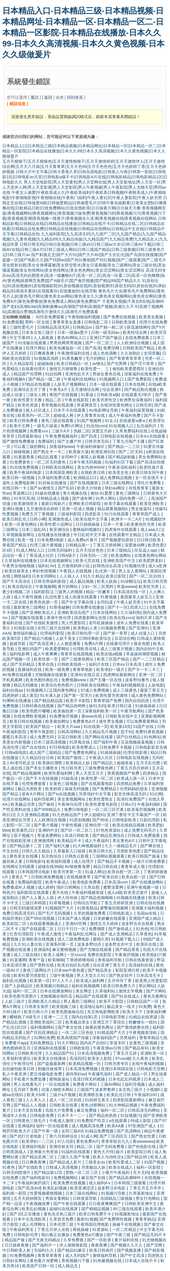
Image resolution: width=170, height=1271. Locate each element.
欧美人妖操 (107, 581)
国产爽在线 (151, 845)
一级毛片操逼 (45, 425)
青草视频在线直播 (58, 405)
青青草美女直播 (67, 322)
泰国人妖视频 (93, 457)
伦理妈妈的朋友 (134, 788)
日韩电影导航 (113, 1017)
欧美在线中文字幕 (92, 519)
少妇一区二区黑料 (98, 586)
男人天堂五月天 (90, 773)
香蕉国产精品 (15, 545)
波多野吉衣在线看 (138, 923)
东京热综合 (52, 856)
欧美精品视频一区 (85, 1063)
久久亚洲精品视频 (33, 814)
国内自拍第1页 (85, 1017)
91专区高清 (24, 498)
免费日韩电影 (76, 809)
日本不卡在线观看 (70, 410)
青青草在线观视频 (77, 654)
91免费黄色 (20, 462)
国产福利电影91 (36, 1177)
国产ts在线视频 (62, 794)
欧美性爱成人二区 (125, 1162)
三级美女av (95, 1162)
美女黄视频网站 (72, 799)
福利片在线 (99, 664)
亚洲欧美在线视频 (38, 939)
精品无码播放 (26, 685)
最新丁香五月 (152, 690)
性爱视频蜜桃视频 (46, 1193)
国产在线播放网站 (148, 882)
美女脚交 (84, 991)
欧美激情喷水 (26, 503)
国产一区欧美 (99, 1240)
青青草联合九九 (116, 1141)
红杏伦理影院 (22, 934)
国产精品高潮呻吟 (125, 1177)
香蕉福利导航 (110, 960)
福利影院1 (43, 591)
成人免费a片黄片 (83, 540)
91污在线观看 (117, 514)
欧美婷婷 (54, 788)
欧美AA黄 (116, 1126)
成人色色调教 (105, 353)
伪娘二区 (81, 431)
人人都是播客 (69, 643)
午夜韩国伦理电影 (93, 1224)
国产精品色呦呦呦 (97, 897)
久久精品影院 (22, 363)
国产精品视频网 (27, 773)
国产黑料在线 (42, 965)
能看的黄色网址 (100, 1027)
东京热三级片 (131, 1089)
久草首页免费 (62, 1219)
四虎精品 (151, 773)
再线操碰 (81, 1229)
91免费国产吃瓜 (91, 1120)
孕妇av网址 (115, 488)
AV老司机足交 (23, 763)
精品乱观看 (48, 457)
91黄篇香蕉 (24, 457)
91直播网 (18, 960)
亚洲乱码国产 (30, 648)
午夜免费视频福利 (62, 436)
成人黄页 (30, 695)
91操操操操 (146, 705)
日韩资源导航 (85, 1198)
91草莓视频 (60, 903)
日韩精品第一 (78, 545)
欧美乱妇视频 (55, 1188)
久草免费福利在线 (132, 431)
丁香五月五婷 (125, 1053)
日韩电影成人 (121, 913)
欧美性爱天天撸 (28, 400)
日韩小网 (38, 519)
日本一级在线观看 (106, 384)
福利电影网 (20, 654)
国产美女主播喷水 (42, 768)
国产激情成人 (121, 928)
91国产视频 (155, 1162)
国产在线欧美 (31, 1167)
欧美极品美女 (78, 1022)
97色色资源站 (109, 830)
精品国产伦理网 (28, 374)
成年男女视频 (111, 721)
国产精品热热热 (103, 1115)
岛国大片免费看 (60, 1110)
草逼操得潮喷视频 (142, 654)
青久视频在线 (75, 493)
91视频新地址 (127, 1214)
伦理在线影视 (135, 752)
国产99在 (101, 820)
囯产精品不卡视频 (114, 861)
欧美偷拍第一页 (68, 711)
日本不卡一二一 (72, 1115)
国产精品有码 (137, 1048)
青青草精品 (145, 1219)
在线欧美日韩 (93, 472)
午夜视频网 (45, 586)
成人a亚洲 (157, 565)
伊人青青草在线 (91, 415)
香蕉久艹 (20, 877)
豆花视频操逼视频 (137, 742)
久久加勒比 (131, 353)
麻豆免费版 (87, 1110)
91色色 (142, 928)
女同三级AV (72, 1131)
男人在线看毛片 (28, 1084)
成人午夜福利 (97, 840)
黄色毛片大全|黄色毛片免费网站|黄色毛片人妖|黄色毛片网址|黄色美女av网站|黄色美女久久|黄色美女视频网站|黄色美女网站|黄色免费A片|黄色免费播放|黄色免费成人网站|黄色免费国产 (84, 296)
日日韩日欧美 (149, 540)
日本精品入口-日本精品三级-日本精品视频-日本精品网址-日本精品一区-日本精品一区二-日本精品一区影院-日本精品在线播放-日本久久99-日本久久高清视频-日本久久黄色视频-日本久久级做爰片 (83, 32)
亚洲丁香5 (116, 814)
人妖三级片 (15, 1001)
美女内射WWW (91, 467)
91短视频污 (130, 1115)
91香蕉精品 (87, 908)
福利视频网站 (43, 1027)
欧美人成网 (54, 954)
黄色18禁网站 (93, 1105)
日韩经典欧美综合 (95, 638)
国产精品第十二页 (26, 845)
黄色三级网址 (128, 493)
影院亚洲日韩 (128, 970)
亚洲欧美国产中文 (120, 560)
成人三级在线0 (27, 954)
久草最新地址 (141, 1193)
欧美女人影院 (100, 1058)
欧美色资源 (28, 405)
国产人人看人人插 (38, 897)
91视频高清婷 (46, 358)
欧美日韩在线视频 (26, 721)
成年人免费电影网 (19, 483)
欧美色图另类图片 (21, 996)
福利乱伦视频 (15, 980)
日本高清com (116, 882)
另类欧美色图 (129, 851)
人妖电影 (156, 685)
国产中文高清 (133, 1255)
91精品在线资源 (143, 1017)
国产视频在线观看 (27, 617)
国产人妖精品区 (19, 985)
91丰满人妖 (51, 695)
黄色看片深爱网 (44, 1260)
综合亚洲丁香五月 (109, 965)
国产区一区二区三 (77, 830)
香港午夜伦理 (59, 617)
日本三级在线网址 (118, 483)
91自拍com (96, 425)
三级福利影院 (70, 514)
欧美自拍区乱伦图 (74, 965)
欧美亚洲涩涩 (82, 1188)
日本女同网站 (44, 576)
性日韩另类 (72, 768)
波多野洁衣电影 (112, 1188)
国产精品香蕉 (128, 949)
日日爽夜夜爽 (42, 353)
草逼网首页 (87, 405)
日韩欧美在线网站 (58, 467)
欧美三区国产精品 (113, 659)
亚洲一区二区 (151, 674)
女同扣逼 (105, 602)
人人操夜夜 (44, 337)
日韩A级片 (67, 555)
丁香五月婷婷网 (107, 545)
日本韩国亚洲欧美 (62, 472)
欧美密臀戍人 (84, 747)
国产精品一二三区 (124, 446)
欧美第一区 (40, 980)
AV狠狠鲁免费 (78, 866)
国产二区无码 (131, 451)
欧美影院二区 (15, 923)
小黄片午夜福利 (116, 1172)
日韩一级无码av (106, 332)
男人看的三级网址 (80, 1001)
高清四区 (77, 1058)
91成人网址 (95, 871)
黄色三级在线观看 (58, 420)
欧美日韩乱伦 (15, 519)
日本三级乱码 (34, 529)
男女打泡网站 (148, 1198)
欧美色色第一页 (44, 602)
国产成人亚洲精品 (117, 934)
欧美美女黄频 (151, 317)
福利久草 (144, 617)
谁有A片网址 (34, 794)
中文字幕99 (20, 337)
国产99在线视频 (40, 918)
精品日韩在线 (106, 866)
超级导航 (18, 643)
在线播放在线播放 (54, 534)
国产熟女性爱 (143, 1136)
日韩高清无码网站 (144, 1110)
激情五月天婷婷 (104, 923)
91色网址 (152, 737)
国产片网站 (156, 991)
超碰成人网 (64, 415)
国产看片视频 (46, 825)
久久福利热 (130, 612)
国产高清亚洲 (41, 643)
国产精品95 (137, 1157)
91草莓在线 (80, 742)
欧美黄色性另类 (141, 524)
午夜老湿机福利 (122, 467)
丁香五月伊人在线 (54, 1229)
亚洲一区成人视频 (78, 508)
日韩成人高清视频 (62, 1167)
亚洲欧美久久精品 (44, 1001)
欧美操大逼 (79, 451)
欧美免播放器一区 (66, 348)
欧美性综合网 (135, 332)
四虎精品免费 (129, 783)
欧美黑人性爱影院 (151, 980)
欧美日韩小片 (36, 1011)
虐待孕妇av (75, 1074)
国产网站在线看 (99, 737)
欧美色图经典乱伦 (42, 680)
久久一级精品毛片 (121, 845)
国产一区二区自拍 (146, 576)
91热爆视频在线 (107, 1260)
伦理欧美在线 (85, 648)
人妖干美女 (66, 638)
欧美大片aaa (69, 726)
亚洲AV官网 (76, 923)
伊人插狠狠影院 (74, 1245)
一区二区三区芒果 (108, 809)
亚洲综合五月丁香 (30, 389)
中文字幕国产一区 (144, 814)
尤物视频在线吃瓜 (56, 996)
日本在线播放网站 (56, 991)
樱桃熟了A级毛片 (25, 1017)
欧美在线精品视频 (129, 825)
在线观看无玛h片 (137, 394)
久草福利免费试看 (54, 477)
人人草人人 (36, 1100)
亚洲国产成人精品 (145, 918)
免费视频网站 (66, 1177)
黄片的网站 (68, 586)
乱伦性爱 (54, 597)
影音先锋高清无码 (131, 794)
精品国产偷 (15, 1240)
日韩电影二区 (96, 322)
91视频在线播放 (131, 897)
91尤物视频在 (154, 1240)
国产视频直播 (129, 1250)
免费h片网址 (72, 425)
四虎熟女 (156, 1255)
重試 (35, 97)
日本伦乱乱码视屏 (125, 1079)
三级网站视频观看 (109, 856)
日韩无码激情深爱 (26, 908)
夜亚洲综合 (60, 529)
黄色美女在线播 (24, 856)
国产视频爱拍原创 (118, 540)
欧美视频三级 (64, 1006)
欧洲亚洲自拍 (103, 451)
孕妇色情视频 (44, 571)
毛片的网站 (96, 358)
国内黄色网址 (65, 690)
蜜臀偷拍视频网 (114, 908)
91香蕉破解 (59, 607)
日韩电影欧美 (124, 820)
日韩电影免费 (42, 1115)
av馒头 (98, 363)
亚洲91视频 (13, 508)
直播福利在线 (30, 669)
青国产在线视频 (64, 394)
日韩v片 (128, 804)
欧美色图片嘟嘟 (36, 711)
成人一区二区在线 (66, 1100)
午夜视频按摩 (38, 1203)
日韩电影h (35, 861)
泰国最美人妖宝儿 (137, 597)
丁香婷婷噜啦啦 (80, 960)
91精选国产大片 (111, 1032)
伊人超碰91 (94, 814)
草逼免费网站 (50, 835)
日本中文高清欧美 (30, 1219)
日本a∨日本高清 (127, 664)
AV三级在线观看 (128, 1208)
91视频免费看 (113, 628)
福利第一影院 (15, 1193)
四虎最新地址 (30, 436)
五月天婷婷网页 (28, 1198)
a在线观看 (118, 1120)
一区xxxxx (76, 954)
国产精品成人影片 (66, 1162)
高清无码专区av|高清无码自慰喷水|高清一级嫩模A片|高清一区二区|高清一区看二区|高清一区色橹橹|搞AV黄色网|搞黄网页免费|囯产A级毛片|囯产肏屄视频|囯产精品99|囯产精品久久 (84, 275)
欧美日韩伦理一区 (84, 633)
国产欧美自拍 (107, 877)
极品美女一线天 (121, 1006)
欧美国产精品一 (40, 726)
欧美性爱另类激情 (112, 695)
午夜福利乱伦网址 (81, 934)
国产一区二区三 (100, 343)
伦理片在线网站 (17, 799)
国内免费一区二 (134, 498)
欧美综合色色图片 (58, 685)
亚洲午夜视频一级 (143, 887)
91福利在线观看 (76, 1151)
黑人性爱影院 (74, 623)
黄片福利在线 (127, 1240)
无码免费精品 (42, 1043)
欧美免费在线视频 (70, 1183)
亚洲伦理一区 (97, 825)
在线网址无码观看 (19, 866)
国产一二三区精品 (149, 659)
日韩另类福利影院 (50, 581)
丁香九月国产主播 (129, 441)
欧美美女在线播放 (50, 1058)
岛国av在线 (147, 913)
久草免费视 (74, 1240)
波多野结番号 (137, 680)
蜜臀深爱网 (113, 887)
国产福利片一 (44, 1245)
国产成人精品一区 (132, 1074)
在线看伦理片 (34, 368)
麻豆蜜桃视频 (65, 949)
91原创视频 (79, 820)
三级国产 (85, 1089)
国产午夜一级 (46, 1131)
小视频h (154, 1089)
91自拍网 (54, 374)
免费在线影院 (100, 954)
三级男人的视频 (69, 591)
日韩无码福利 (60, 550)
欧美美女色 (119, 472)
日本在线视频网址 (56, 560)
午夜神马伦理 (70, 804)
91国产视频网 (89, 420)
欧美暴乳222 (24, 830)
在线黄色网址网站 (150, 555)
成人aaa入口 (151, 529)
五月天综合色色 (90, 550)
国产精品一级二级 (45, 379)
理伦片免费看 (149, 483)
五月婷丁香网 (26, 1089)
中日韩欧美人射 (17, 1250)
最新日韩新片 (54, 503)
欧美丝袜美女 (17, 571)
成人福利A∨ (100, 1183)
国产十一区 (117, 607)
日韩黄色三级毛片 (30, 1120)
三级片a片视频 (63, 1094)
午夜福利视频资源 (88, 892)
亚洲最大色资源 (44, 1151)
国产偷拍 (47, 804)
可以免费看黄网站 (143, 721)
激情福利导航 (105, 1255)
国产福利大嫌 (58, 845)
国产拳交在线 (70, 1027)
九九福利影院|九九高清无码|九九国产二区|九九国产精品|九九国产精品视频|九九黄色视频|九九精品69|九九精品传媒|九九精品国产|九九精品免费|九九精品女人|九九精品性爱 (84, 239)
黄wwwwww (143, 1141)
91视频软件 (156, 519)
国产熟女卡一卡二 (50, 451)
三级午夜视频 (62, 975)
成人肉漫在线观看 (81, 597)
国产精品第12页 (48, 1172)
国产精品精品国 (49, 700)
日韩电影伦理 (26, 1234)
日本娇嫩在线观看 (110, 918)
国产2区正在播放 (25, 1214)
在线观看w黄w (132, 420)
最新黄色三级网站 (30, 607)
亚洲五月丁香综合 (109, 1022)
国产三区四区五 (114, 1136)
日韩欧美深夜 (124, 322)
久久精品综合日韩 (38, 757)
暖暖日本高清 (15, 737)
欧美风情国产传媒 (73, 1037)
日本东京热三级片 (38, 332)
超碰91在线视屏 (64, 1208)
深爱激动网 (135, 545)
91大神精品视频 (123, 1105)
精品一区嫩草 (98, 591)
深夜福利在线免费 (141, 374)
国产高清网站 (129, 1131)
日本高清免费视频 (82, 1068)
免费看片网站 (85, 1084)
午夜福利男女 (22, 1229)
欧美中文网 (20, 425)
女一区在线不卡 (150, 477)
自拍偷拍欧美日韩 (19, 1068)
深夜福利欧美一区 (101, 711)
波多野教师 (105, 1089)
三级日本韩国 (34, 903)
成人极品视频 (82, 581)
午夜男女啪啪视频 (19, 565)
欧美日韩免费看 (24, 420)
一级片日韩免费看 (149, 861)
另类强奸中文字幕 (95, 794)
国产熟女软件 (121, 975)
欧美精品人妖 (78, 763)
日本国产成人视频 (74, 918)
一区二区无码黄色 (50, 462)
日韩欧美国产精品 (139, 348)
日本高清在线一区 (130, 591)
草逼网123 (23, 493)
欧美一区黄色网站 (21, 524)
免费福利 (46, 441)
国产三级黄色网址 (78, 659)
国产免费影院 (140, 379)
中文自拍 (11, 851)
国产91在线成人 (126, 996)
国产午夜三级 (119, 1234)
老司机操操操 (101, 623)
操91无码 (97, 705)
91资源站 (101, 1229)
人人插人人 (70, 576)
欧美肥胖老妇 (151, 560)
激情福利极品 (25, 633)
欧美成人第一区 (131, 778)
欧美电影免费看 (87, 882)
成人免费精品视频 (116, 477)
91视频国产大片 (60, 908)
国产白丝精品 (129, 737)
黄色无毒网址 (155, 996)
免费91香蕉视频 (150, 731)
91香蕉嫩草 (72, 358)
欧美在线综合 (20, 586)
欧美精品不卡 (70, 840)
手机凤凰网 (13, 680)
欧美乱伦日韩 (119, 1094)
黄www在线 (92, 716)
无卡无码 (141, 1172)
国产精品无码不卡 (150, 1234)
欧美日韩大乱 (101, 851)
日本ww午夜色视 (69, 970)
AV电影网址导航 (104, 410)
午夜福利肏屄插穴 (34, 1183)
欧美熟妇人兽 (86, 628)
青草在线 (46, 664)
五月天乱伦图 (148, 763)
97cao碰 (122, 1058)
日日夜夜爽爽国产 (105, 1203)
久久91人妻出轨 (28, 944)
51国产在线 (144, 726)
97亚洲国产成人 (143, 1126)
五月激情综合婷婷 (43, 508)
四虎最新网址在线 (90, 617)
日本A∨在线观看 (151, 436)
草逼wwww (126, 586)
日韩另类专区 (117, 1063)
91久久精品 (93, 576)
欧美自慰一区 (134, 877)
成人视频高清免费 (88, 1126)
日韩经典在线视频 (38, 705)
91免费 (144, 1006)
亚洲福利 (42, 949)
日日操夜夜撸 (17, 1245)
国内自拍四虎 (137, 700)
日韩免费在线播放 (88, 607)
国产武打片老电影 (26, 1136)
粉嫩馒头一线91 (143, 1022)
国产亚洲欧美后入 (38, 612)
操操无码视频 (77, 788)
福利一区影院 (149, 1167)
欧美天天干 (133, 1011)
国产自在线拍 (34, 747)
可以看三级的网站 (30, 446)
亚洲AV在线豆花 (85, 674)
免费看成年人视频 (19, 887)
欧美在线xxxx (121, 617)
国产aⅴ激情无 (43, 488)
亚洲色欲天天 (77, 374)
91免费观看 (12, 322)
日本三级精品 (119, 550)
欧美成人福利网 (90, 980)
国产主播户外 (70, 441)
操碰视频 (22, 451)
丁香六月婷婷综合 (62, 1136)
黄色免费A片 (87, 1141)
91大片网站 (67, 1043)
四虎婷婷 (11, 695)
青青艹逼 (37, 960)
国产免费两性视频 (116, 1219)
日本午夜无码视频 (86, 462)
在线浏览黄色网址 (117, 405)
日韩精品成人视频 (53, 498)
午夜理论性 (24, 1063)
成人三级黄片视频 (117, 648)
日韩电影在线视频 (117, 436)
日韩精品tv (83, 327)
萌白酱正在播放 (56, 1234)
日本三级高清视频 (50, 742)
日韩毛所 (144, 405)
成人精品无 (68, 1266)
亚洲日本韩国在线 (117, 1068)
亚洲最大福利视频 (148, 908)
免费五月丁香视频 (38, 514)
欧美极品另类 (23, 804)
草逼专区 (118, 1043)
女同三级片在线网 (54, 628)
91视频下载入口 (126, 939)
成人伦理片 (84, 861)
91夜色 (9, 1167)
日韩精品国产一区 (143, 1001)
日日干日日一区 (72, 928)
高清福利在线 (141, 965)
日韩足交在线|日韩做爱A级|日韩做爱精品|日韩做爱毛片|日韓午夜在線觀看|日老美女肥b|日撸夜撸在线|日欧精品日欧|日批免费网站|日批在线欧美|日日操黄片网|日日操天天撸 (84, 202)
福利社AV (46, 565)
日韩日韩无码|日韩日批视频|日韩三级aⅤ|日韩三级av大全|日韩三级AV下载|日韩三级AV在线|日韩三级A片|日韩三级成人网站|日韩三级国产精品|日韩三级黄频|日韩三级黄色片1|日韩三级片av (83, 249)
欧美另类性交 (105, 400)
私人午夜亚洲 (15, 1074)
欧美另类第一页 (68, 871)
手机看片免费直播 (30, 1079)
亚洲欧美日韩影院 (85, 503)
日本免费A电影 (51, 540)
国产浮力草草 (142, 363)
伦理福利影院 (52, 633)
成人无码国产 (77, 1255)
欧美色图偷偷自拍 (68, 1011)
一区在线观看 (58, 1084)
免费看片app (16, 1043)
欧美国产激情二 (72, 757)
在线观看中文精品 (125, 534)
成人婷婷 (46, 887)
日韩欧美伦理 (30, 1053)
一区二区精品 (124, 1229)
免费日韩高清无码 (19, 913)
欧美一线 (26, 540)
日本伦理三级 (62, 1224)
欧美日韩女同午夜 (148, 472)
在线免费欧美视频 (30, 716)
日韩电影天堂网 (151, 1068)
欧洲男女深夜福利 (136, 400)
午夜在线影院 (77, 400)
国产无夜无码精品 (44, 1240)
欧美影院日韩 (139, 1151)
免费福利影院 (30, 882)
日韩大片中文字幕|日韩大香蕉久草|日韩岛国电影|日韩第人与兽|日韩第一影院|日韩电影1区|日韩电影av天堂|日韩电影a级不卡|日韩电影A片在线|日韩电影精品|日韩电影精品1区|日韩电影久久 (84, 176)
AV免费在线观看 (17, 674)
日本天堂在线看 (28, 1110)
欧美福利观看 (59, 861)
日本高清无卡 (149, 975)
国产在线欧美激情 (42, 623)
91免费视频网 (22, 1255)
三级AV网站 (111, 1084)
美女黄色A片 (124, 840)
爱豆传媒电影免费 (46, 1074)
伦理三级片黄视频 (46, 545)
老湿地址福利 (92, 1006)
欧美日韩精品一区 (73, 363)
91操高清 (70, 778)
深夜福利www (61, 446)
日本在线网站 (105, 612)
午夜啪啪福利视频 (84, 317)
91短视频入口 (121, 425)
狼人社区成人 (38, 410)
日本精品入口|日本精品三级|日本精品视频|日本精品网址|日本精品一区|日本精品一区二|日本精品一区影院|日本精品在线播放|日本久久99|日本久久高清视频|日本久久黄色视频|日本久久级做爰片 (84, 150)
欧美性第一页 (46, 659)
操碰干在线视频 (127, 1224)
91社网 (156, 794)
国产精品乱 (103, 763)
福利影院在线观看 (33, 892)
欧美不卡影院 (78, 700)
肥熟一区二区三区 (82, 1172)
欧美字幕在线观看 (121, 503)
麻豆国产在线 (94, 1177)
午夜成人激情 (50, 934)
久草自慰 (92, 887)
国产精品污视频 (38, 638)
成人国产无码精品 (19, 664)
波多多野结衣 (90, 944)
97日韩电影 (59, 747)
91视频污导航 (113, 1193)
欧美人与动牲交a (108, 1157)
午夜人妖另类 (129, 602)
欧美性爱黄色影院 (102, 804)
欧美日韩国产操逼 (144, 856)
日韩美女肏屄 (37, 1006)
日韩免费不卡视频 (116, 747)
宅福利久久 (44, 1250)
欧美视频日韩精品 (52, 985)
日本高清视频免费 (94, 1053)
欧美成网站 (121, 555)
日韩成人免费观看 (144, 835)
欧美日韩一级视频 (19, 477)
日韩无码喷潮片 (17, 1172)
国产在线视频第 (84, 483)
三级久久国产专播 (74, 1157)
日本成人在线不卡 (141, 1260)
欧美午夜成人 (58, 882)
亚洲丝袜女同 (62, 1146)
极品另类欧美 (30, 788)
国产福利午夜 (106, 742)
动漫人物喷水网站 (58, 1089)
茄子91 (126, 731)
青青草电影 (83, 669)
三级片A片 (61, 431)
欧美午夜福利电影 (26, 472)
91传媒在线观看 (32, 343)
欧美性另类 (149, 586)
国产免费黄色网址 (81, 752)
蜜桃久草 (101, 939)
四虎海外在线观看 (121, 529)
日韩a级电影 (16, 752)
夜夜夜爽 (99, 1245)
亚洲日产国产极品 (106, 337)
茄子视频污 (24, 835)
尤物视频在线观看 (51, 674)
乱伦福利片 (147, 425)
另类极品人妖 (94, 1167)
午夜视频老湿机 (143, 1032)
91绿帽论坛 (130, 581)
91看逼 (87, 394)
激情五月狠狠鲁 (64, 368)
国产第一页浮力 (78, 695)
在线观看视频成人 (46, 923)
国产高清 (93, 348)
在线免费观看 (137, 337)
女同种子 (69, 457)
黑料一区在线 (37, 322)
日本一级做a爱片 (73, 332)
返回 (48, 97)
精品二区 (54, 400)
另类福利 (128, 1037)
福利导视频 (135, 1084)
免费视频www (74, 680)
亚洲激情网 (44, 840)
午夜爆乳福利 (100, 1074)
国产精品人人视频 (30, 1105)
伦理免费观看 (34, 783)
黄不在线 (60, 892)
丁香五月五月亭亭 (146, 1188)
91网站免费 (44, 1037)
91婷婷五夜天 (97, 1100)
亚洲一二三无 (56, 1017)
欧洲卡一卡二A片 (127, 519)
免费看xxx (39, 431)
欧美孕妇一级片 (111, 669)
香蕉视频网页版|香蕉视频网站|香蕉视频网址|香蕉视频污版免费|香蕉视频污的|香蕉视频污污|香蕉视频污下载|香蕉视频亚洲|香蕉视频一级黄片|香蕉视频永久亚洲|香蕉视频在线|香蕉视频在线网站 (84, 213)
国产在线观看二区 (38, 928)
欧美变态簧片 (136, 892)
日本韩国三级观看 (130, 1183)
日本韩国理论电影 (34, 871)
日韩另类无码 (97, 441)
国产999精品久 (48, 809)
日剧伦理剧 (150, 820)
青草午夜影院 (42, 731)
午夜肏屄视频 (127, 954)
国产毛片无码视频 (54, 913)
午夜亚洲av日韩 (107, 1048)
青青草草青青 (50, 1255)
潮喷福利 (22, 576)
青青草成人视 (133, 866)
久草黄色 (144, 934)
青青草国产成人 (147, 514)
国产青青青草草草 (126, 358)
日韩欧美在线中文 (122, 716)
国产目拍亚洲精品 (42, 1032)
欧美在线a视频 (110, 654)
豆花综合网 (124, 638)
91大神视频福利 (87, 845)
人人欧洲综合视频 (133, 343)
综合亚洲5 (112, 389)
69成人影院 (141, 1120)
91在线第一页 (96, 726)
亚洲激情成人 (60, 519)
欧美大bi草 (37, 1094)
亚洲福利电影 (34, 1146)
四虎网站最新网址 (120, 674)
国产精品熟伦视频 (141, 389)
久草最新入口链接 (70, 851)
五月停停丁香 (120, 980)
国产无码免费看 (111, 1146)
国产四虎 (89, 436)
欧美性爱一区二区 (98, 778)
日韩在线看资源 (139, 960)
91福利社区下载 (119, 462)
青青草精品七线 (153, 1037)
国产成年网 (82, 498)
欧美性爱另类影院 (30, 975)
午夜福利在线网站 (80, 379)
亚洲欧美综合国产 (74, 612)
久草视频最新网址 (19, 534)
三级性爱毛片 (22, 327)
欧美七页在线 (88, 560)
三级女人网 (36, 394)
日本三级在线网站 (82, 1193)
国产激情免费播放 (19, 441)
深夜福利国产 (105, 1037)
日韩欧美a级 (108, 394)
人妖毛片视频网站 (70, 384)
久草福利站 (105, 991)
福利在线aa (13, 690)
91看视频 (109, 597)
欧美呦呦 (56, 960)
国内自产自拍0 (93, 1043)
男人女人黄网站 (133, 571)
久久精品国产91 (60, 1053)
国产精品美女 (100, 970)
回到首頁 (75, 97)
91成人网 (89, 1136)
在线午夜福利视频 (148, 1063)
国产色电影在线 (142, 1146)
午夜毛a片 (59, 389)
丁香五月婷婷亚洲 (117, 903)
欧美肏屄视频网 (141, 809)
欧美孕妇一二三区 (38, 1141)
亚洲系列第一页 (60, 944)
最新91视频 (87, 1219)
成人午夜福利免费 (125, 415)
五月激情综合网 (85, 389)
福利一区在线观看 (52, 1126)
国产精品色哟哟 (72, 705)
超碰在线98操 (50, 866)
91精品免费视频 (99, 1131)
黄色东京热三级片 (60, 1214)
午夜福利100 (146, 1094)
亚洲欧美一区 (153, 1053)
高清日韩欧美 (77, 835)
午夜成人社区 (101, 757)
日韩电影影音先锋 (151, 747)
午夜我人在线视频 (76, 571)
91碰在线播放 (48, 493)
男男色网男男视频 (66, 343)
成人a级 (114, 892)
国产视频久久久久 (127, 1245)
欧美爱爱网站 (58, 648)
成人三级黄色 (125, 690)
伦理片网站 (36, 348)
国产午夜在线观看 (70, 1203)
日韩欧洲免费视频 (48, 877)
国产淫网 (154, 1245)
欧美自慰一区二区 (124, 871)
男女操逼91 (142, 508)
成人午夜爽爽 (45, 654)
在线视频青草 (79, 877)
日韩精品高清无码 (54, 327)
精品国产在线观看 (92, 996)
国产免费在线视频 (120, 317)
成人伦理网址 (34, 1224)
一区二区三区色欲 (78, 1032)
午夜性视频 (72, 825)
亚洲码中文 (48, 830)
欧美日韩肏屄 (102, 1250)
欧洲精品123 (85, 477)
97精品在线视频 (36, 384)
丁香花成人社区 (40, 555)
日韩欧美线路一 (72, 664)
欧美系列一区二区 (34, 415)
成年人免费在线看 (133, 623)
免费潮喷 (97, 928)
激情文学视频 (131, 991)
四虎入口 (138, 607)
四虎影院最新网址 (129, 1100)
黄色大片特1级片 (109, 1151)
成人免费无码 (42, 737)
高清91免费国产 (131, 799)
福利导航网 (44, 799)
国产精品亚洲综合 (109, 835)
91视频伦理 (135, 565)
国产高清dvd (29, 1188)
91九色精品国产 (67, 814)
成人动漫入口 (143, 633)
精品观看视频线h (113, 508)
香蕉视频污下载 (76, 1260)
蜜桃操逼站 (60, 1079)
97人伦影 (65, 1141)
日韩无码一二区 (94, 555)
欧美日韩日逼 (120, 705)
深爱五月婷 (102, 431)
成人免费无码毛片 (140, 830)
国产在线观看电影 (97, 783)
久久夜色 (141, 1058)
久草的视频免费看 (90, 913)
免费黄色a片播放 (88, 1234)
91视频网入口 (112, 379)
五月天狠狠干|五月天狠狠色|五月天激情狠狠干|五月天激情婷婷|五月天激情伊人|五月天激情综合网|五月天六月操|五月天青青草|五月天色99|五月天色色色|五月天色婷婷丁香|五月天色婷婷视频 (84, 166)
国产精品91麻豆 (72, 1250)
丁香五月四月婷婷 (133, 768)
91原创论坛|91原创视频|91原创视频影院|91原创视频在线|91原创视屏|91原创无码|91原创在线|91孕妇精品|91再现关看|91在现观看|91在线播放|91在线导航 (84, 285)
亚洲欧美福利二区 (46, 1022)
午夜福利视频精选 (129, 685)
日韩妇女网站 (15, 1260)
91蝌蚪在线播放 (17, 700)
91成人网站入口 (31, 550)
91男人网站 (106, 498)
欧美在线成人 (121, 1167)
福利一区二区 (25, 991)
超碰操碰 (45, 363)
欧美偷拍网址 (58, 721)
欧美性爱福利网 (58, 773)
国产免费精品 (105, 788)
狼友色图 (142, 643)
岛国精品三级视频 (117, 1198)
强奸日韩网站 (69, 887)
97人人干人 (63, 980)
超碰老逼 (125, 763)
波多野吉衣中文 (119, 944)
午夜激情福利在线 (74, 353)
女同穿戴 (152, 353)
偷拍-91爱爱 (102, 493)
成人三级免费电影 (74, 939)
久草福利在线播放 (21, 560)
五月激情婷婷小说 (74, 565)
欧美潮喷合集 (91, 1094)
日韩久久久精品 (36, 851)
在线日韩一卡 (15, 488)
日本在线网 (135, 384)
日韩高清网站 (70, 731)
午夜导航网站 (133, 711)
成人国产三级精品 (46, 752)
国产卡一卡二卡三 (144, 669)
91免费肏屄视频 (64, 716)
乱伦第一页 (105, 571)
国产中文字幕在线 (78, 602)
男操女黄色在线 (107, 374)
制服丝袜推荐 (50, 1068)
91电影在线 (24, 628)
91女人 (111, 420)
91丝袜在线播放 (52, 483)
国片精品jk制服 (122, 457)
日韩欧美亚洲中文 (141, 1203)
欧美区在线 (147, 944)
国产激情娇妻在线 (133, 1027)
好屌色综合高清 (107, 565)
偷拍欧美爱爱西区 (129, 368)
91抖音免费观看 (50, 317)
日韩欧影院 (80, 1048)
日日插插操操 (88, 524)
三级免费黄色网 (99, 768)
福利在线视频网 (86, 985)
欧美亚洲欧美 (152, 503)
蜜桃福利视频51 (87, 529)
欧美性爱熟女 (101, 799)
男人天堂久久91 (91, 975)
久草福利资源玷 (17, 1058)
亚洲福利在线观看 (50, 1048)
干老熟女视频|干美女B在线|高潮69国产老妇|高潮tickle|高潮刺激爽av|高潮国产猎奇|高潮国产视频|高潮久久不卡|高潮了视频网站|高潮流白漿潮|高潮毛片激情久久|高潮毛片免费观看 (83, 306)
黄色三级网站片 (37, 970)
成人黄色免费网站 (148, 695)
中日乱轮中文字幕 (90, 534)
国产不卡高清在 (17, 581)
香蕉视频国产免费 (124, 773)
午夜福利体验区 (91, 446)
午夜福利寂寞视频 (138, 410)
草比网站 (147, 985)
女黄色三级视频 (64, 783)
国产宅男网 (117, 363)
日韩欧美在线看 (64, 1105)
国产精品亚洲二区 (38, 1157)
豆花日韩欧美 (70, 737)
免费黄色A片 (85, 721)
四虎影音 (93, 514)
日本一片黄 (113, 524)
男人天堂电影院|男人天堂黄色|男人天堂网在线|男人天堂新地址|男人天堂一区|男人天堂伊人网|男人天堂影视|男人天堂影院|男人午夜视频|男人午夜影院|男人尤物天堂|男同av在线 (84, 187)
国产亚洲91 (139, 628)
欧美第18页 (120, 726)
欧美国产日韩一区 (39, 1266)
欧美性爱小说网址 (56, 524)
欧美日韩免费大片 (120, 985)
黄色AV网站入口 (72, 337)
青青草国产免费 (108, 700)
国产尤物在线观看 (96, 949)
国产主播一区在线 (106, 680)
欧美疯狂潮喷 (50, 763)
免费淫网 (111, 348)
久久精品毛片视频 (101, 731)
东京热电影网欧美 (103, 1011)
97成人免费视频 (95, 690)
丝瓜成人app (146, 550)
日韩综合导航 (86, 903)
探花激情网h (138, 327)
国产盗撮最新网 (52, 1063)
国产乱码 (66, 488)
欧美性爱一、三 (95, 368)
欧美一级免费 (58, 669)
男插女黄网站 (58, 1198)
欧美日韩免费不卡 (95, 1214)
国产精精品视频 (96, 1208)
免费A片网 (94, 643)
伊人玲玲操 (68, 897)
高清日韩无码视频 (89, 1079)
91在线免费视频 (24, 467)
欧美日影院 (116, 576)
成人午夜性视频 (28, 597)
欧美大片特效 (90, 488)
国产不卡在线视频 (42, 778)
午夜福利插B (149, 804)
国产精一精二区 (110, 327)
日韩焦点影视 (77, 856)
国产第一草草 (116, 633)
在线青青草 (139, 488)
